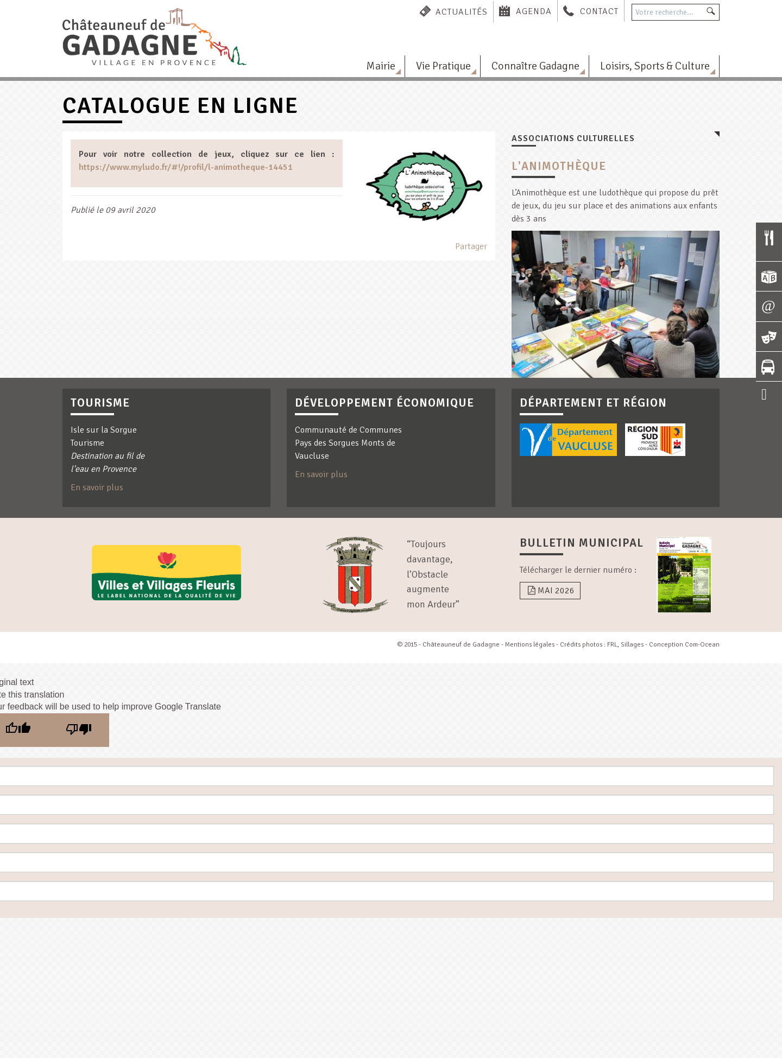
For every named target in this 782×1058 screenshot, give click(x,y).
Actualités (462, 11)
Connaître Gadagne (535, 66)
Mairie (380, 66)
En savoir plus (97, 487)
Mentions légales (529, 645)
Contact (599, 11)
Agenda (534, 11)
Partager (471, 246)
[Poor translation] (78, 730)
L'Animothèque (559, 166)
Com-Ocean (702, 645)
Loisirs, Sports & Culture (655, 66)
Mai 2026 (550, 590)
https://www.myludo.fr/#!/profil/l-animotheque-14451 (186, 167)
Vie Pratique (443, 66)
